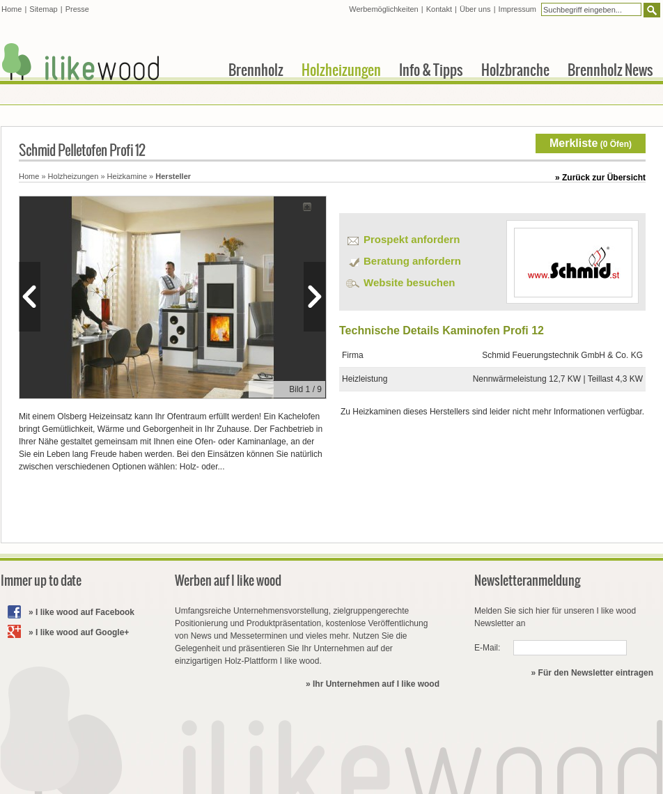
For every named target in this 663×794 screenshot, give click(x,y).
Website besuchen (409, 282)
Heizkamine (127, 176)
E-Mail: (487, 648)
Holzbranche (515, 69)
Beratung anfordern (412, 261)
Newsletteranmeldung (527, 580)
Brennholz (255, 69)
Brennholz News (610, 69)
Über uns (475, 9)
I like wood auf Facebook (85, 612)
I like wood (81, 62)
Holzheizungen (73, 176)
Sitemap (43, 9)
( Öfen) (590, 143)
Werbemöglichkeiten (383, 9)
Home (29, 176)
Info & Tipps (431, 69)
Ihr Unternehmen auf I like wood (376, 684)
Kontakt (439, 9)
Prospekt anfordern (412, 239)
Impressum (517, 9)
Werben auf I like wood (228, 580)
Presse (77, 9)
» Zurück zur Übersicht (600, 177)
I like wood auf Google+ (82, 632)
